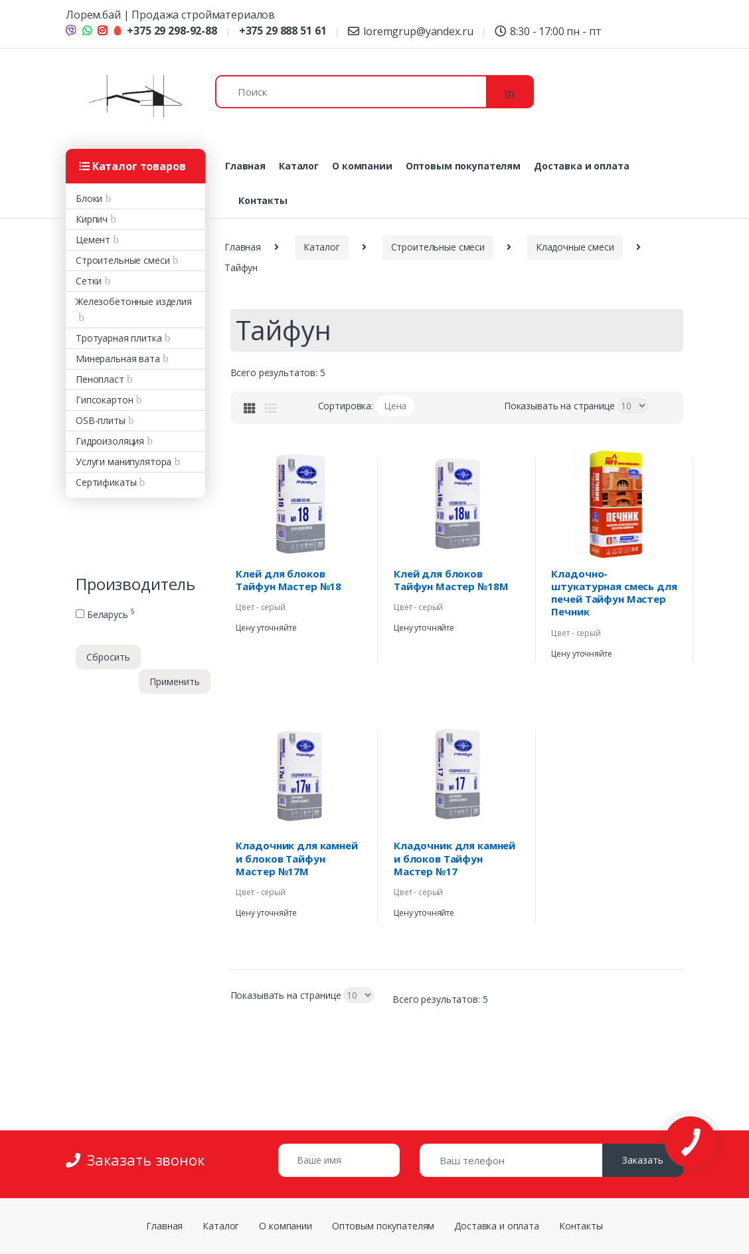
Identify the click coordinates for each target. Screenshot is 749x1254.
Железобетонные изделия (134, 301)
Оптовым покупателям (463, 165)
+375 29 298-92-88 (164, 30)
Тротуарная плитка (119, 338)
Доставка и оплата (581, 165)
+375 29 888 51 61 (283, 30)
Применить (174, 681)
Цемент (93, 239)
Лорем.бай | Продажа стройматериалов (170, 14)
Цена (395, 405)
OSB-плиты (100, 420)
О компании (362, 165)
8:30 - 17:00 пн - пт (548, 31)
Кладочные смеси (575, 247)
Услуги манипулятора (123, 461)
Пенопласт (100, 379)
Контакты (263, 200)
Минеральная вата (118, 358)
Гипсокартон (104, 399)
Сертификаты (106, 482)
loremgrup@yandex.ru (410, 31)
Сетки (89, 280)
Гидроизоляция (110, 441)
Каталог (299, 165)
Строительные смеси (122, 260)
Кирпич (92, 219)
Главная (245, 165)
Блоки (89, 198)
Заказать (642, 1160)
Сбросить (108, 657)
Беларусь (105, 615)
